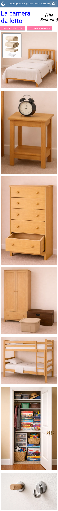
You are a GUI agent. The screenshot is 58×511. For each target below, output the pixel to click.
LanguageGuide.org (18, 3)
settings (53, 4)
